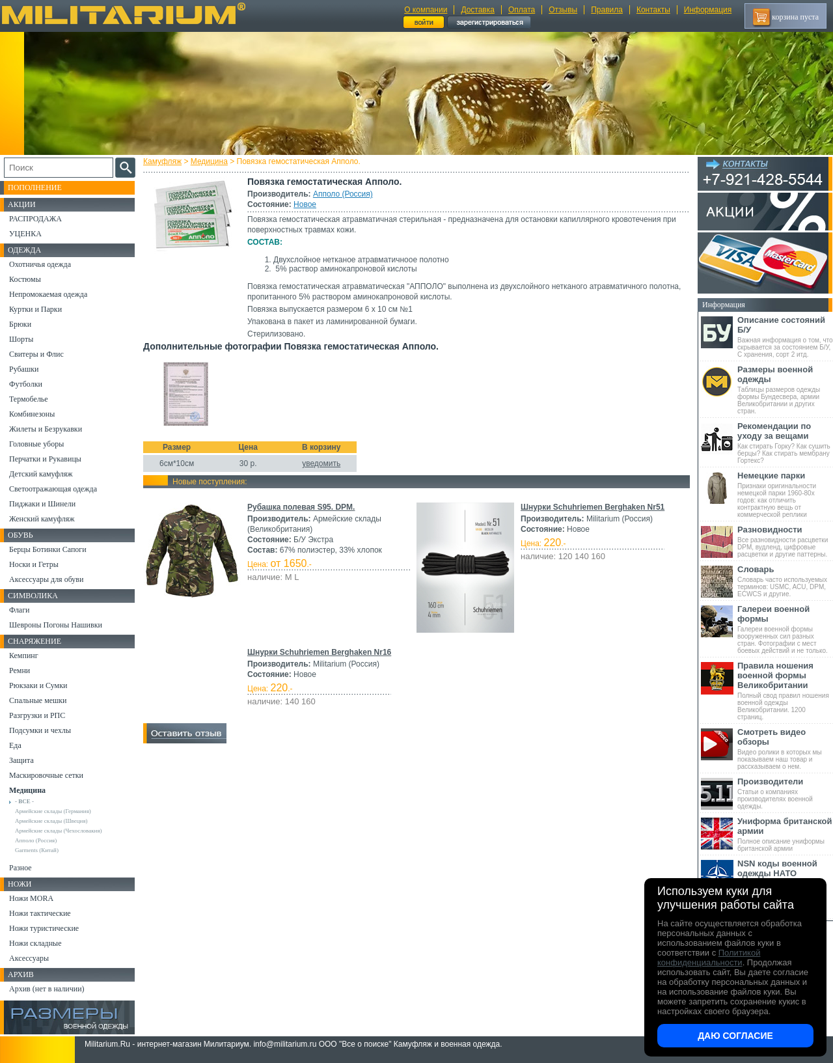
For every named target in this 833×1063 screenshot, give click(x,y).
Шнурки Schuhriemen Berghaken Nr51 (592, 507)
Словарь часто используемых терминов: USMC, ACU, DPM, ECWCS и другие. (785, 581)
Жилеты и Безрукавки (45, 429)
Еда (15, 745)
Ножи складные (35, 943)
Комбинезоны (32, 414)
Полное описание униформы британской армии (785, 834)
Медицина (209, 161)
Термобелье (28, 399)
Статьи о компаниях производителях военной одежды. (785, 793)
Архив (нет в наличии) (47, 988)
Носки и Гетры (34, 564)
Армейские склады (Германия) (53, 811)
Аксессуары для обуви (46, 579)
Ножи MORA (31, 898)
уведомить (321, 463)
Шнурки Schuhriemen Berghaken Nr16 (319, 652)
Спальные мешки (38, 700)
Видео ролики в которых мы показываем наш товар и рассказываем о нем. (785, 748)
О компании (425, 9)
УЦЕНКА (25, 233)
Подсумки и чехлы (40, 730)
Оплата (521, 9)
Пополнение (35, 187)
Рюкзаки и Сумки (38, 685)
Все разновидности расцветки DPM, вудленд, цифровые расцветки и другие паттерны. (785, 541)
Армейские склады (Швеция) (51, 821)
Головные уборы (36, 444)
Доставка (478, 9)
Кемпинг (23, 655)
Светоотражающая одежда (53, 488)
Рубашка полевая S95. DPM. (301, 507)
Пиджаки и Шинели (42, 503)
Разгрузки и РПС (37, 715)
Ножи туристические (44, 928)
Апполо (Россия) (343, 194)
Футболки (25, 384)
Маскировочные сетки (46, 775)
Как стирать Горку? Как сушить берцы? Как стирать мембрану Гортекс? (785, 442)
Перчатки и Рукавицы (45, 458)
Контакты (653, 9)
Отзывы (563, 9)
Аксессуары (29, 958)
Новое (305, 204)
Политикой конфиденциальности (708, 957)
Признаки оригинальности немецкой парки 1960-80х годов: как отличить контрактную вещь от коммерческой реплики (785, 494)
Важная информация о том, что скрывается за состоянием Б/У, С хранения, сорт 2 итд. (785, 336)
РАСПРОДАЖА (35, 218)
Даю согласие (735, 1035)
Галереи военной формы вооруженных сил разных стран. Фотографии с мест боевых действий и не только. (785, 629)
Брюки (20, 324)
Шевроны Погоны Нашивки (55, 624)
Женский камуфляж (41, 518)
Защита (21, 760)
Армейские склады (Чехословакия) (58, 830)
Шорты (21, 339)
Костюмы (25, 279)
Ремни (19, 670)
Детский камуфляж (41, 473)
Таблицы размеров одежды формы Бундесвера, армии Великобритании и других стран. (785, 390)
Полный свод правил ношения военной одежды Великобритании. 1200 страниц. (785, 691)
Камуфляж (162, 161)
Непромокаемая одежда (48, 294)
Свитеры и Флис (36, 354)
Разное (20, 867)
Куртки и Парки (35, 309)
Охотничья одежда (40, 264)
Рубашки (23, 369)
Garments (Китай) (37, 850)
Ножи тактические (40, 913)
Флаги (19, 609)
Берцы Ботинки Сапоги (48, 549)
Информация (707, 9)
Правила (607, 9)
